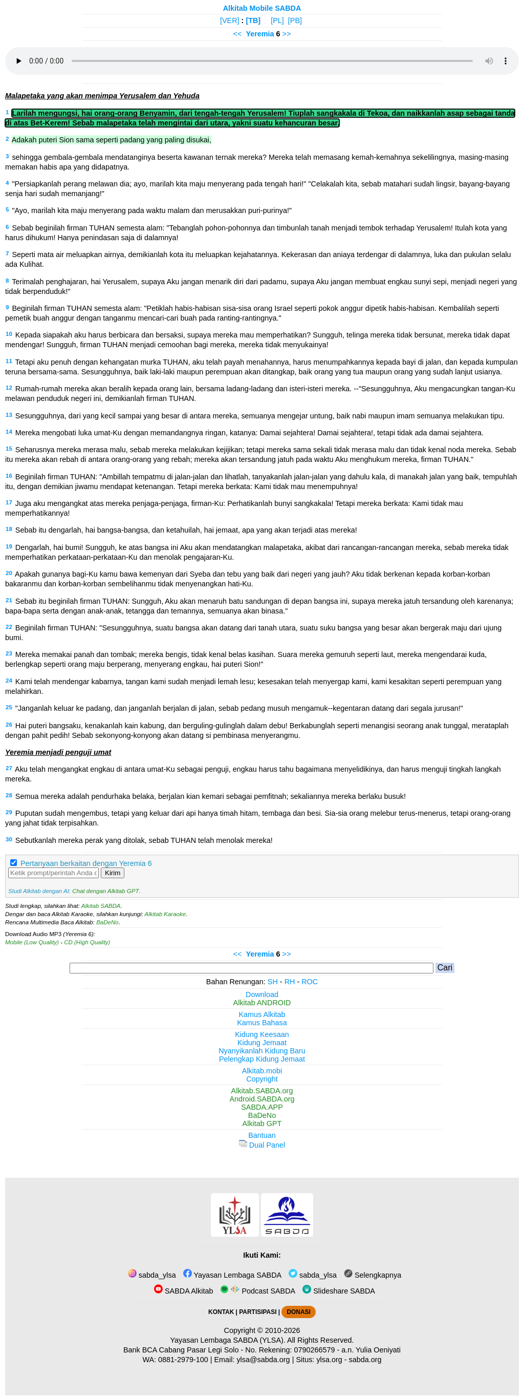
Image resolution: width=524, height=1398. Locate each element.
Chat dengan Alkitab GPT (105, 891)
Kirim (112, 873)
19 (9, 546)
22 (9, 627)
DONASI (298, 1312)
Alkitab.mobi (262, 1071)
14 (9, 432)
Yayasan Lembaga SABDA (232, 1275)
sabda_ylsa (152, 1275)
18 (9, 529)
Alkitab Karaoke (165, 914)
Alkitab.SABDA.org (262, 1091)
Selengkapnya (372, 1275)
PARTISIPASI (257, 1312)
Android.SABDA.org (261, 1099)
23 (9, 653)
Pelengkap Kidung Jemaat (262, 1059)
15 (9, 449)
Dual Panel (262, 1145)
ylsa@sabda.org (263, 1359)
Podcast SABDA (257, 1291)
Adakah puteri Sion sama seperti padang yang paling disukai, (111, 140)
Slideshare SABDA (338, 1291)
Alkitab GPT (262, 1123)
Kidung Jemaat (262, 1043)
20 (9, 573)
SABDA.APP (262, 1107)
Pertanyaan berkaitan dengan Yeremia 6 (86, 863)
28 (9, 795)
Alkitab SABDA (101, 906)
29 (9, 812)
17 (9, 502)
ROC (309, 982)
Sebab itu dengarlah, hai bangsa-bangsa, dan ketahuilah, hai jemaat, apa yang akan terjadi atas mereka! (186, 530)
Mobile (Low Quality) (32, 942)
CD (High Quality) (87, 942)
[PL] (277, 20)
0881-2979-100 (183, 1359)
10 (9, 334)
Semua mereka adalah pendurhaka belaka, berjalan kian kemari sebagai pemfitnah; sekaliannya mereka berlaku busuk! (210, 796)
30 (9, 839)
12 (9, 388)
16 (9, 476)
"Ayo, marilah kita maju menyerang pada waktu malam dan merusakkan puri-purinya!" (152, 210)
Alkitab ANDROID (262, 1003)
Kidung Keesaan (262, 1034)
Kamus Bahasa (262, 1023)
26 (9, 725)
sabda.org (365, 1359)
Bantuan (262, 1135)
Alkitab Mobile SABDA (262, 8)
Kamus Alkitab (261, 1014)
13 (9, 415)
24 (9, 680)
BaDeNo (107, 922)
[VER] (229, 20)
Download (262, 994)
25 (9, 707)
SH (273, 982)
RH (290, 982)
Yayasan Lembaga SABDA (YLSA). (228, 1340)
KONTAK (221, 1312)
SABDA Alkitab (183, 1291)
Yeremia (260, 34)
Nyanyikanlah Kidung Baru (262, 1051)
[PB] (295, 20)
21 (9, 600)
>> (286, 34)
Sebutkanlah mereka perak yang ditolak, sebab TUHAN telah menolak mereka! (144, 840)
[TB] (253, 20)
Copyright (262, 1079)
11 (9, 361)
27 (9, 768)
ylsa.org (329, 1359)
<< (237, 34)
